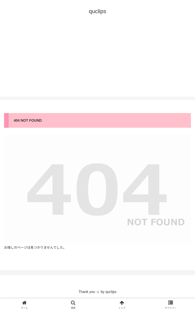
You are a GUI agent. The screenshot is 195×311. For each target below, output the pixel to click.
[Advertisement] (97, 61)
